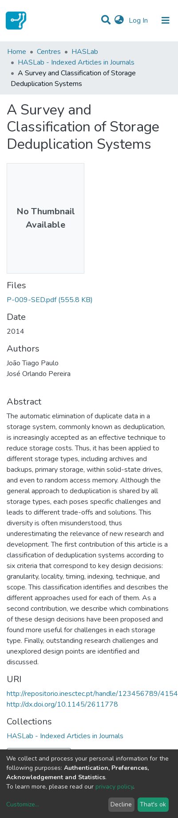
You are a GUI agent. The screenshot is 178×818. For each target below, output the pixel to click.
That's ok (153, 804)
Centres (49, 52)
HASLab (84, 52)
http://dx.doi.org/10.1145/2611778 (62, 704)
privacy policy (114, 786)
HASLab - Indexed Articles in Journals (76, 62)
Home (16, 52)
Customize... (22, 804)
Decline (121, 804)
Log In (139, 20)
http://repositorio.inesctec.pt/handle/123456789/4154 (92, 694)
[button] (119, 20)
